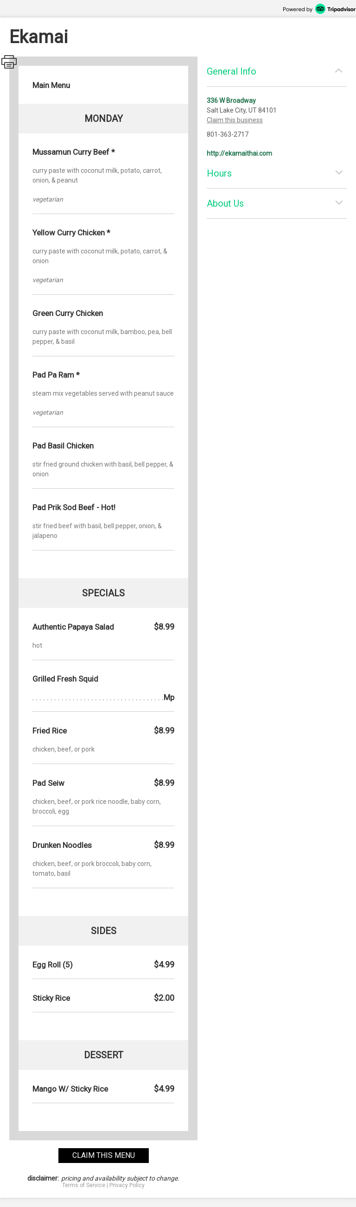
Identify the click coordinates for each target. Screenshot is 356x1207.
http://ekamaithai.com (239, 153)
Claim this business (235, 120)
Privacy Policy (127, 1185)
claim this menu (103, 1155)
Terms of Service (83, 1185)
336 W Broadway (231, 100)
